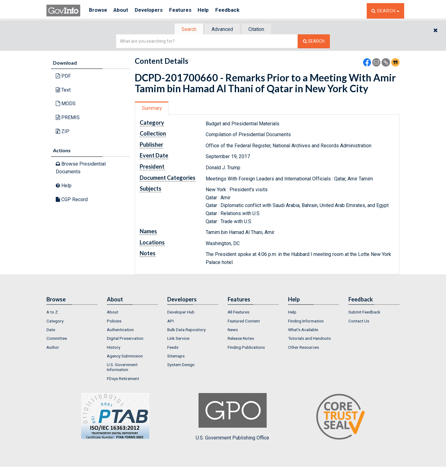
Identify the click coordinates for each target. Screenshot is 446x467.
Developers (154, 11)
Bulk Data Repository (186, 330)
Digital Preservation (125, 339)
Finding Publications (246, 347)
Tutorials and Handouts (309, 339)
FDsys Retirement (123, 379)
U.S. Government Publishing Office (232, 417)
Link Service (178, 339)
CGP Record (72, 200)
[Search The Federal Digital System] (314, 42)
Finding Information (306, 321)
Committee (56, 339)
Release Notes (241, 339)
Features (187, 11)
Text (63, 90)
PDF (63, 77)
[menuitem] (72, 313)
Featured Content (244, 321)
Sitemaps (176, 356)
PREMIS (68, 118)
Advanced (222, 29)
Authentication (120, 330)
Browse (98, 11)
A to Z (52, 312)
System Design (181, 365)
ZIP (62, 132)
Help (213, 11)
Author (52, 347)
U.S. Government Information (122, 368)
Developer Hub (181, 312)
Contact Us (358, 321)
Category (54, 321)
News (233, 330)
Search (185, 29)
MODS (66, 104)
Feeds (172, 347)
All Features (238, 312)
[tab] (186, 29)
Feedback (238, 11)
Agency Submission (125, 356)
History (113, 347)
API (170, 321)
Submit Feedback (364, 312)
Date (50, 330)
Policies (114, 321)
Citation (259, 29)
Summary (153, 109)
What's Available (303, 330)
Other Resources (303, 347)
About (124, 11)
